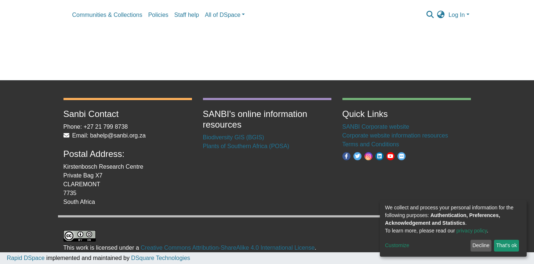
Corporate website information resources (395, 135)
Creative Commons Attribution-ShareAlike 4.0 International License (228, 248)
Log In (456, 15)
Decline (481, 245)
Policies (158, 15)
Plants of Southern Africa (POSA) (246, 146)
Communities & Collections (107, 15)
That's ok (506, 245)
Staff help (186, 15)
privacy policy (472, 231)
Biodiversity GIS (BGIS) (233, 137)
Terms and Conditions (370, 144)
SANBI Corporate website (375, 127)
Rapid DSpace (25, 258)
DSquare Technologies (160, 258)
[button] (441, 15)
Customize (397, 245)
